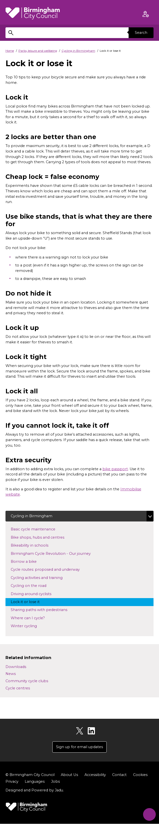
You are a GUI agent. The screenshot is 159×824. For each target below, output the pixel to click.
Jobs (55, 781)
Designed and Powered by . (34, 790)
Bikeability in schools (34, 545)
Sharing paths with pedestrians (44, 609)
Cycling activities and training (41, 577)
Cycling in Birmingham (78, 50)
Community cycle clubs (26, 681)
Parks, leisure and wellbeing (37, 50)
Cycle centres (17, 688)
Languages (35, 781)
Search (141, 32)
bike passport (115, 469)
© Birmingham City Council (30, 775)
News (10, 674)
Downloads (15, 667)
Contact (119, 775)
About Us (69, 775)
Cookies (140, 775)
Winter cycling (28, 625)
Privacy (11, 781)
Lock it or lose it (30, 601)
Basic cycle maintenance (38, 529)
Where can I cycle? (32, 617)
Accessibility (95, 775)
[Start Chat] (149, 814)
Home (9, 50)
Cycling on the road (33, 585)
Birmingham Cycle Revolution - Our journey (55, 553)
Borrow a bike (28, 561)
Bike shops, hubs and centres (42, 537)
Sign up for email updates (79, 747)
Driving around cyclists (36, 593)
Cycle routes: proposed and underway (50, 569)
